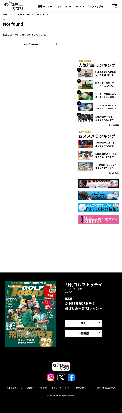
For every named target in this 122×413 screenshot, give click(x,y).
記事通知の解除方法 (106, 387)
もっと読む (114, 124)
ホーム (6, 14)
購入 (83, 323)
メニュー (115, 6)
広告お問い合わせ (84, 387)
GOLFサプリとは (15, 387)
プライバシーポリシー (61, 387)
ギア (59, 6)
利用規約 (43, 387)
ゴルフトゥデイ (95, 6)
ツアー (68, 6)
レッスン (79, 6)
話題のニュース (46, 6)
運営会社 (31, 387)
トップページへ (31, 44)
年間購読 (83, 333)
